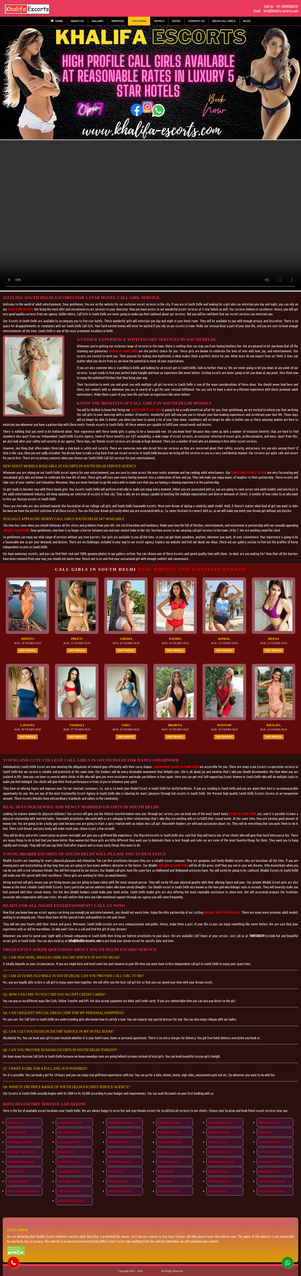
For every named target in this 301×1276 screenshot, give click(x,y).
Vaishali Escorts (217, 1191)
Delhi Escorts (15, 1122)
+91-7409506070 (286, 6)
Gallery (98, 21)
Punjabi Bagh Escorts (170, 1142)
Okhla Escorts (116, 1171)
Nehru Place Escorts (119, 1161)
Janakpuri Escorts (268, 1171)
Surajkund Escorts (218, 1171)
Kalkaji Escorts (66, 1152)
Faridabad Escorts (17, 1181)
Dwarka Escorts (16, 1171)
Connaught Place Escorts (21, 1152)
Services (117, 21)
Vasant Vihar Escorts (120, 1191)
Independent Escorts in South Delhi (176, 767)
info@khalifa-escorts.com (281, 10)
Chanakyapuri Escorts (19, 1142)
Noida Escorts (166, 1181)
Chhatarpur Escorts (219, 1132)
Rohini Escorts (166, 1152)
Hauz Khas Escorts (68, 1132)
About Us (77, 21)
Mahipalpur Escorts (269, 1122)
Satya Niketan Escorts (220, 1122)
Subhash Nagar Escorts (221, 1161)
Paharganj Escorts (118, 1181)
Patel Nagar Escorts (169, 1122)
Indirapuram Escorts (69, 1142)
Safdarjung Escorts (168, 1161)
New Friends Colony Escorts (23, 1191)
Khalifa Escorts (151, 1271)
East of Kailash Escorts (271, 1191)
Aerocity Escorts (16, 1132)
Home (56, 20)
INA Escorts (264, 1132)
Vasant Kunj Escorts (269, 1161)
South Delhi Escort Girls (146, 410)
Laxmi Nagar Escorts (69, 1181)
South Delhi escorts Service (248, 472)
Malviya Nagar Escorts (120, 1122)
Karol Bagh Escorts (68, 1161)
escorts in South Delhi (123, 351)
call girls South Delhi (16, 530)
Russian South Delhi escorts (222, 912)
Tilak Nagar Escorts (219, 1181)
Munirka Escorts (117, 1152)
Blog (247, 21)
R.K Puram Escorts (269, 1152)
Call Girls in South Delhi (173, 865)
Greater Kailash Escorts (271, 1181)
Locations (139, 21)
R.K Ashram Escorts (269, 1142)
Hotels (159, 21)
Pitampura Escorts (168, 1132)
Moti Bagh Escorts (118, 1142)
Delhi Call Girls (223, 21)
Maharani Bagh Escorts (71, 1200)
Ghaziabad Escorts (168, 1191)
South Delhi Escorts (20, 309)
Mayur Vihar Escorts (119, 1132)
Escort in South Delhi (242, 814)
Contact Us (196, 21)
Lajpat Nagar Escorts (69, 1171)
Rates (176, 21)
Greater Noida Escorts (70, 1122)
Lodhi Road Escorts (68, 1191)
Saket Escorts (165, 1171)
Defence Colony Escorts (20, 1161)
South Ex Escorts (217, 1142)
